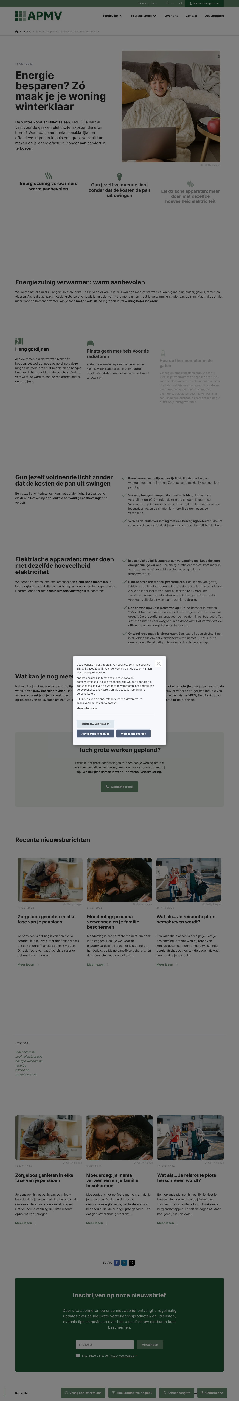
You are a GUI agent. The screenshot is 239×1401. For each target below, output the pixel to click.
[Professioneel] (140, 16)
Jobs (154, 3)
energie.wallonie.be (28, 1061)
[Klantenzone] (204, 3)
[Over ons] (171, 16)
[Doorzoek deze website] (181, 3)
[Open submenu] (121, 15)
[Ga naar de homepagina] (52, 15)
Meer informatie (87, 708)
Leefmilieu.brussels (28, 1056)
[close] (158, 663)
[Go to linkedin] (125, 1262)
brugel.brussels (26, 1074)
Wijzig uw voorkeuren (95, 723)
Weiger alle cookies (133, 733)
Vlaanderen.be (25, 1052)
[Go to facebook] (117, 1262)
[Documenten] (212, 16)
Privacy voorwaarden (122, 1355)
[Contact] (191, 16)
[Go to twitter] (132, 1262)
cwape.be (22, 1070)
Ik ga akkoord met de (110, 1355)
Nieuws (142, 3)
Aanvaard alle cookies (95, 733)
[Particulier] (109, 16)
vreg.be (20, 1065)
